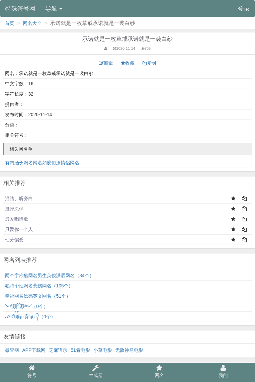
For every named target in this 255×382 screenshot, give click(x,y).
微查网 (12, 350)
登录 (244, 8)
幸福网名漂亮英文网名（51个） (38, 296)
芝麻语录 (58, 350)
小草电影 (102, 350)
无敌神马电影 (129, 350)
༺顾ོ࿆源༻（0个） (26, 306)
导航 (53, 8)
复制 (149, 63)
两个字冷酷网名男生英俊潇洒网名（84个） (49, 275)
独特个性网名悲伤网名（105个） (39, 285)
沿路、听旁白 (19, 198)
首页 (9, 23)
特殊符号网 (20, 8)
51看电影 (80, 350)
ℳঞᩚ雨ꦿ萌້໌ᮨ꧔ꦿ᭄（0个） (30, 316)
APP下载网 (33, 350)
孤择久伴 (14, 208)
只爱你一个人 (19, 229)
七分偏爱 (14, 239)
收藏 (128, 63)
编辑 (106, 63)
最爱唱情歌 (16, 219)
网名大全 (32, 23)
